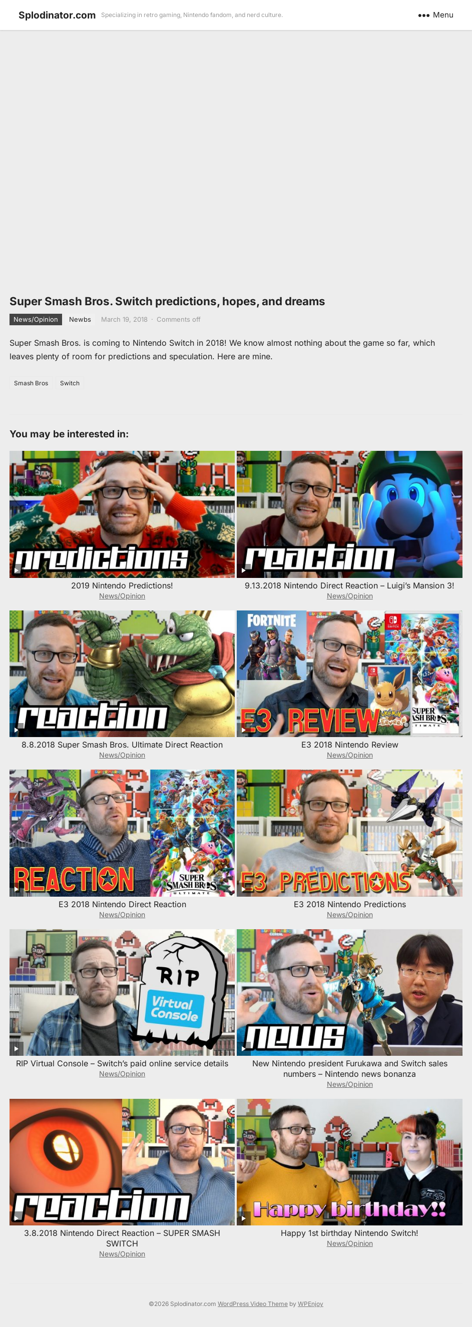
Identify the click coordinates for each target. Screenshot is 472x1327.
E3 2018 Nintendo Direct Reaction (122, 904)
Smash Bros (31, 383)
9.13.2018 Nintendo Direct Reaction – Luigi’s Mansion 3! (349, 585)
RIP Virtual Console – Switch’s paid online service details (122, 1063)
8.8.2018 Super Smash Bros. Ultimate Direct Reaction (122, 745)
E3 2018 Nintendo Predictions (350, 904)
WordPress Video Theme (253, 1303)
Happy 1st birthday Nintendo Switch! (349, 1233)
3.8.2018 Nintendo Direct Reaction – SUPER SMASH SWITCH (122, 1238)
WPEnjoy (310, 1303)
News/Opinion (36, 319)
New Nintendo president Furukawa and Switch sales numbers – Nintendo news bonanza (349, 1068)
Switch (70, 383)
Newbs (80, 319)
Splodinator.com (57, 15)
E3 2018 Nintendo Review (349, 745)
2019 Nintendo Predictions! (122, 585)
